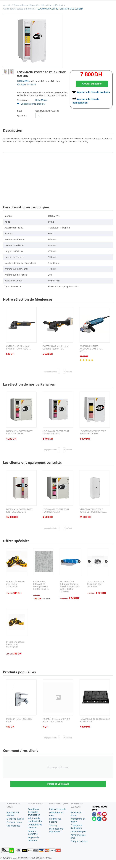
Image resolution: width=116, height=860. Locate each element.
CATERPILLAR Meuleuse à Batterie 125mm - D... (55, 347)
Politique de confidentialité (35, 820)
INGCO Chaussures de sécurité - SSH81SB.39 (16, 644)
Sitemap (53, 825)
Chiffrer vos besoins (55, 820)
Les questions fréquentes (56, 830)
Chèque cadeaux (79, 841)
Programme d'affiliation (76, 826)
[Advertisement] (58, 176)
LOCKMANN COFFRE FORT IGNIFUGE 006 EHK (93, 432)
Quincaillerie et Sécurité (26, 5)
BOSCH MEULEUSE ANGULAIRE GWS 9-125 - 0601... (92, 349)
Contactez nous (14, 822)
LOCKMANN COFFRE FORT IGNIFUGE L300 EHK (19, 510)
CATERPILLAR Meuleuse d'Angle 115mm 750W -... (18, 347)
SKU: (19, 110)
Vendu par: (22, 100)
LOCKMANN (23, 81)
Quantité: (22, 115)
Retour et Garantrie (33, 832)
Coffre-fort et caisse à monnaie (18, 8)
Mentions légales (15, 818)
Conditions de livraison (35, 826)
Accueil (7, 5)
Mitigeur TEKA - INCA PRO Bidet (19, 720)
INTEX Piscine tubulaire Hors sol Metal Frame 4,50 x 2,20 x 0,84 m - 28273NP (69, 586)
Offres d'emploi (78, 831)
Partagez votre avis (26, 84)
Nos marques (13, 825)
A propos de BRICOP (12, 814)
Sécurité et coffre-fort (52, 5)
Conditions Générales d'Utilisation (34, 812)
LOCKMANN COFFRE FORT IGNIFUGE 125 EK (19, 432)
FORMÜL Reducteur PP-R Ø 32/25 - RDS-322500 (56, 720)
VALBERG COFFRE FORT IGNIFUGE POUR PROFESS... (93, 510)
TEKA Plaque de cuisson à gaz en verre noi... (95, 720)
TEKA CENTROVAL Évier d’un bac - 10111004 (96, 584)
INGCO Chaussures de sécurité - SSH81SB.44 (16, 584)
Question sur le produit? (31, 103)
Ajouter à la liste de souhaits (93, 92)
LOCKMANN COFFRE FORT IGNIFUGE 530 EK (56, 432)
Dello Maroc (41, 100)
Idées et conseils (57, 809)
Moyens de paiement (33, 839)
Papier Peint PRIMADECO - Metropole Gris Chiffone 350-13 (41, 585)
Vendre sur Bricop (76, 814)
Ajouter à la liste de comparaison (85, 101)
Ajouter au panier (92, 83)
